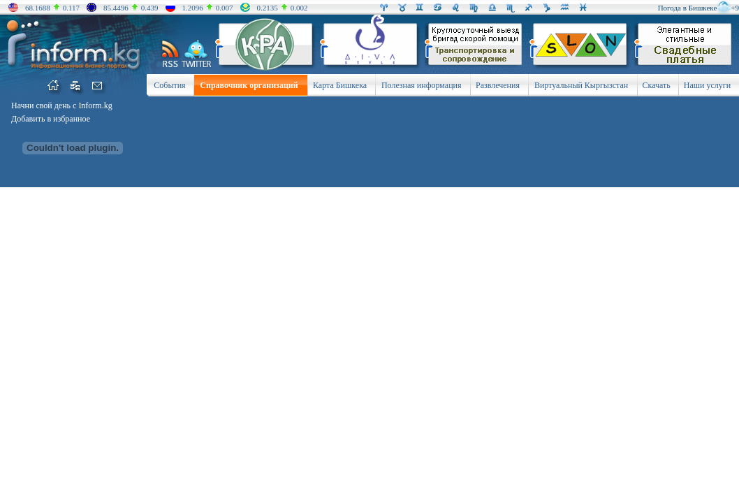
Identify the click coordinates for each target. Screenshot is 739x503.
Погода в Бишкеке (687, 7)
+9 (735, 7)
